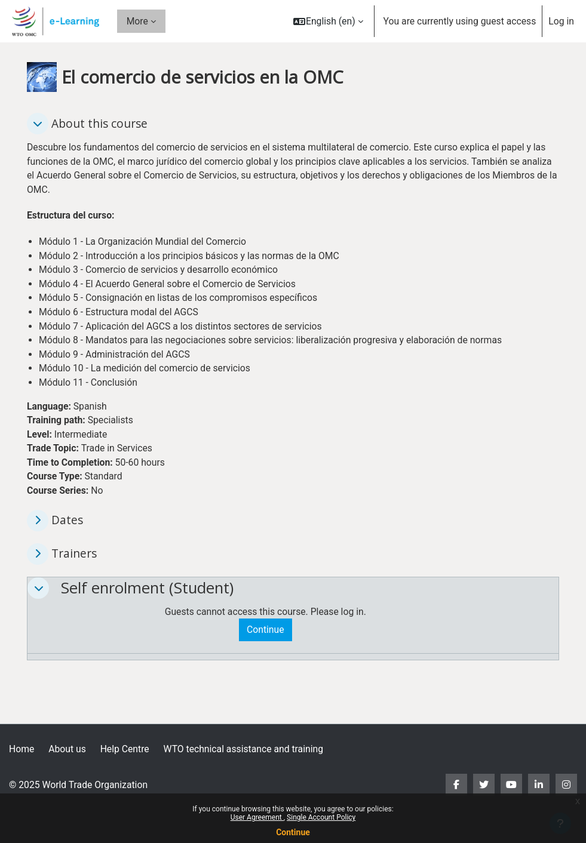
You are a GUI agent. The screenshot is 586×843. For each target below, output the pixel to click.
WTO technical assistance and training (243, 749)
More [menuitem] (137, 21)
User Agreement (257, 817)
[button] (328, 21)
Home (21, 749)
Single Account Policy (321, 817)
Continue (293, 832)
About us (67, 749)
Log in (561, 21)
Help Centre (124, 749)
